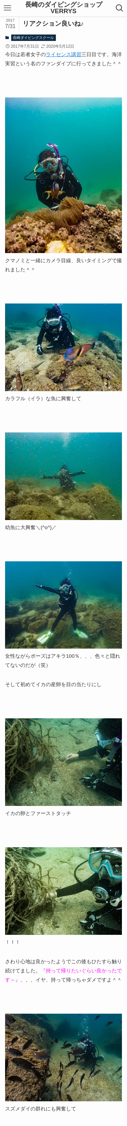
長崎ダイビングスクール (33, 38)
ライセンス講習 (63, 54)
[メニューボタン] (7, 8)
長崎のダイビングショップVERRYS (63, 8)
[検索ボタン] (119, 8)
